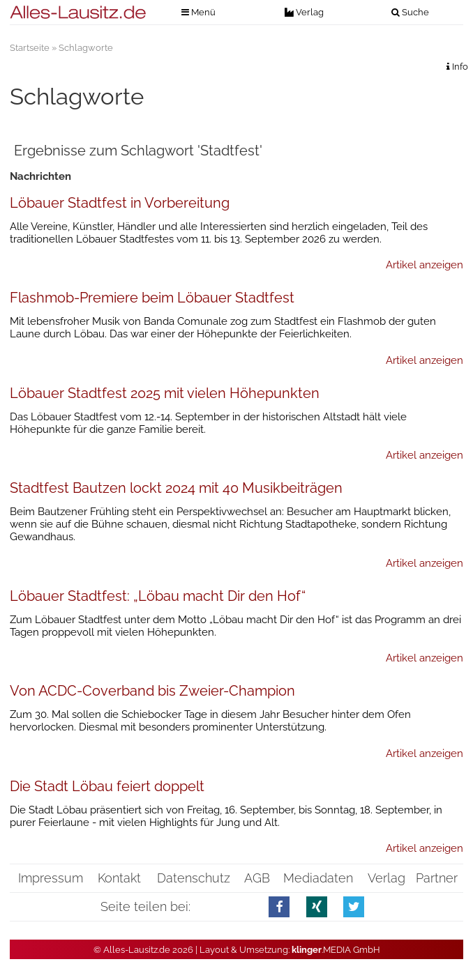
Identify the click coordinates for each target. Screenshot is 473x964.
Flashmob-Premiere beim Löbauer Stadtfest (152, 297)
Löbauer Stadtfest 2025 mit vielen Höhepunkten (165, 393)
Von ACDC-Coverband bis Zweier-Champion (152, 690)
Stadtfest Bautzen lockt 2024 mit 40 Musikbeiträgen (176, 488)
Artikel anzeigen (424, 265)
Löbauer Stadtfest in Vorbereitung (120, 202)
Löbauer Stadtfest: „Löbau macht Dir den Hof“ (158, 596)
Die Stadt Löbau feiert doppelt (107, 786)
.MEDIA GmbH (336, 949)
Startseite (30, 48)
